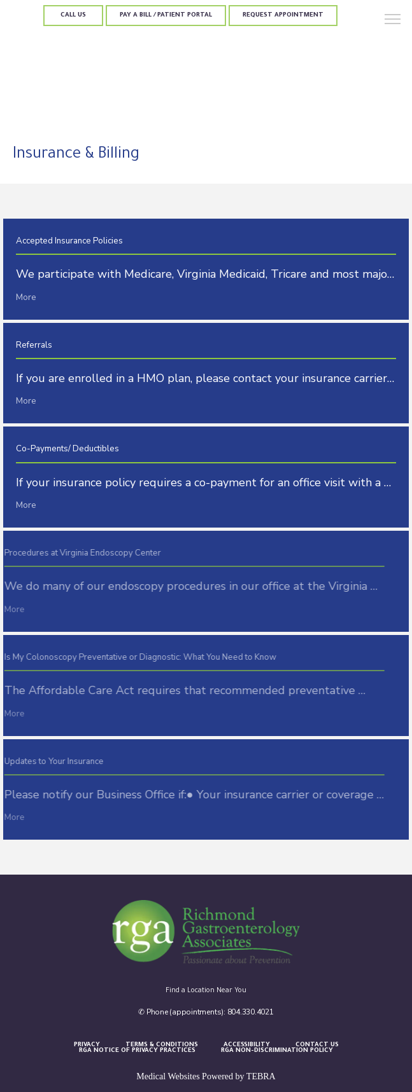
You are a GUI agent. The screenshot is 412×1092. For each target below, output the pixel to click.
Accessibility (247, 1045)
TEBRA (261, 1076)
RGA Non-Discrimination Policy (277, 1051)
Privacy (87, 1045)
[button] (393, 20)
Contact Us (317, 1045)
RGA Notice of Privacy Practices (137, 1051)
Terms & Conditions (161, 1045)
